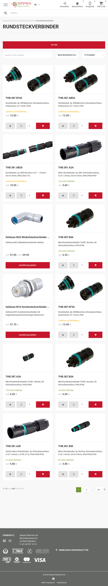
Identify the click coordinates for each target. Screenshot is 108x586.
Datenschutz (62, 583)
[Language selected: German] (36, 5)
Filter (54, 45)
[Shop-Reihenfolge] (67, 55)
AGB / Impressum (48, 583)
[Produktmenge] (31, 126)
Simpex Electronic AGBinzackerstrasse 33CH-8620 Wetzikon (29, 538)
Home (5, 21)
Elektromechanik (27, 21)
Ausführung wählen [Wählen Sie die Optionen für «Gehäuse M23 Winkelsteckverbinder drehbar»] (27, 265)
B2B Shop (14, 21)
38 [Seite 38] (98, 490)
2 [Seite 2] (86, 490)
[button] (10, 126)
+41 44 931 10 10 (29, 544)
